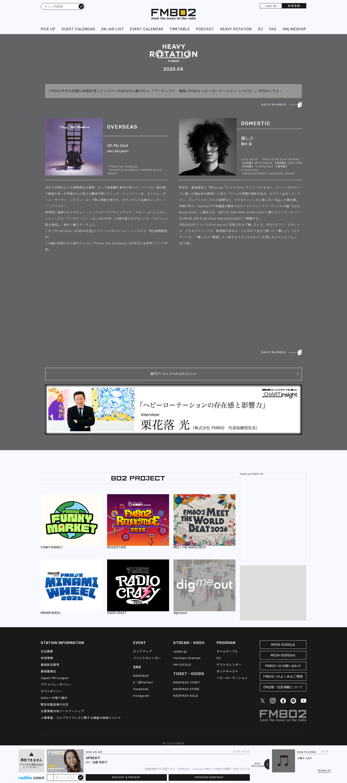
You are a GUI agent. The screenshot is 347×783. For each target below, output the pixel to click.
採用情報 (47, 658)
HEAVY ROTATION (236, 29)
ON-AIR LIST (112, 29)
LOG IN (270, 6)
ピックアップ (142, 651)
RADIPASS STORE (186, 689)
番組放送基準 (50, 664)
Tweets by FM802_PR (251, 474)
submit (80, 777)
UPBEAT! (93, 758)
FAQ (272, 29)
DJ (260, 29)
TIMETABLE (179, 29)
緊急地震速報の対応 (55, 704)
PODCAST (205, 29)
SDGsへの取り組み (54, 698)
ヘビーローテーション (232, 678)
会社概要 (47, 651)
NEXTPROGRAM (257, 765)
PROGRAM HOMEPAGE (209, 777)
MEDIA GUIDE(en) (283, 655)
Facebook (140, 689)
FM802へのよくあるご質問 (283, 677)
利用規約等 (38, 778)
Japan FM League (54, 678)
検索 (81, 6)
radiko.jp (180, 651)
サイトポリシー (51, 691)
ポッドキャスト (227, 671)
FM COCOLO (182, 664)
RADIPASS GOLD (185, 695)
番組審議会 (48, 671)
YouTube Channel (186, 658)
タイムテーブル (227, 651)
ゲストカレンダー (229, 664)
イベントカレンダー (147, 658)
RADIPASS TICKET (186, 682)
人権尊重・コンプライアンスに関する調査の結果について (81, 717)
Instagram (141, 695)
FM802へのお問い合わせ (283, 666)
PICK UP (48, 29)
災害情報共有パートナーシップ (62, 711)
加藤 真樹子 (100, 762)
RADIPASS (141, 675)
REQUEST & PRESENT (126, 777)
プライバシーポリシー (56, 684)
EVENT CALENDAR (146, 29)
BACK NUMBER (273, 104)
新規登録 (294, 6)
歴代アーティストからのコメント (173, 374)
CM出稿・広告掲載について (283, 687)
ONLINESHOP (294, 29)
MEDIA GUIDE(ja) (283, 645)
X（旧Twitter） (144, 682)
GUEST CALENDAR (78, 29)
